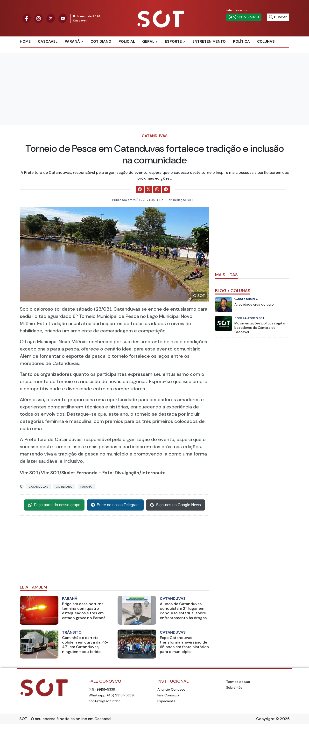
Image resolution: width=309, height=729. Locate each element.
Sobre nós (234, 687)
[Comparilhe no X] (148, 189)
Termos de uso (238, 682)
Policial (127, 41)
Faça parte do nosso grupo (54, 505)
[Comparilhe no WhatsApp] (157, 189)
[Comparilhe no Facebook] (140, 189)
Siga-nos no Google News (175, 505)
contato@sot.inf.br (104, 701)
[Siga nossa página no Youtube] (63, 18)
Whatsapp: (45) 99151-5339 (111, 695)
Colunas (266, 41)
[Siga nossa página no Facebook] (26, 18)
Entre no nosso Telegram (115, 505)
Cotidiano (101, 41)
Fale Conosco (168, 695)
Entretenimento (209, 41)
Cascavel (47, 41)
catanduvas (38, 487)
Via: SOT (29, 473)
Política (241, 41)
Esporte (173, 41)
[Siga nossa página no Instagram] (38, 18)
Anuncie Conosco (171, 689)
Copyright (265, 718)
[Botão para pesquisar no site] (278, 17)
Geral (148, 41)
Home (25, 41)
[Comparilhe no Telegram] (166, 189)
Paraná (72, 41)
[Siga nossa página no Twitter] (51, 18)
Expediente (166, 701)
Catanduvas (155, 135)
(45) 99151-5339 (244, 17)
